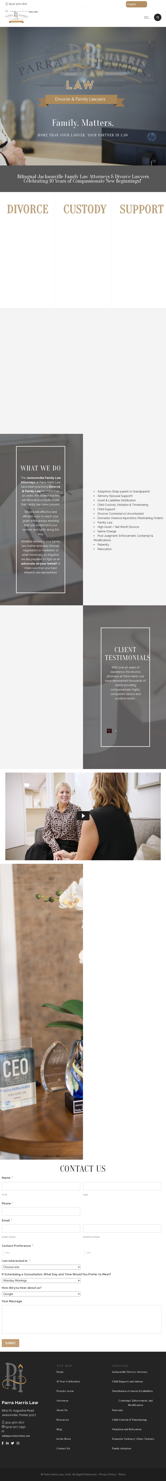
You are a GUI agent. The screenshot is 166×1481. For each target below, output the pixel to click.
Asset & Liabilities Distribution (116, 500)
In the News (64, 1438)
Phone (7, 1203)
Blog (59, 1429)
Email (7, 1220)
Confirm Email (91, 1237)
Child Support (106, 509)
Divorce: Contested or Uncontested (120, 513)
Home (60, 1371)
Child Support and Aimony (127, 1381)
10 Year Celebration (68, 1381)
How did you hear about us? (22, 1287)
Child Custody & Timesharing (129, 1419)
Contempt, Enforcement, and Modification (136, 1403)
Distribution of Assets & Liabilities (132, 1391)
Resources (63, 1419)
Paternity (103, 544)
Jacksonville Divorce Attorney (129, 1371)
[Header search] (157, 17)
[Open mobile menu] (147, 17)
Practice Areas (65, 1391)
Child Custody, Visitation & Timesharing (122, 504)
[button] (136, 4)
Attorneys (62, 1400)
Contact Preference (17, 1246)
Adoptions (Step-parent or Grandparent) (123, 491)
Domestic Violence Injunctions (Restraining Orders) (130, 518)
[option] (40, 654)
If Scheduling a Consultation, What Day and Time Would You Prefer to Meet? (56, 1274)
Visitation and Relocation (126, 1429)
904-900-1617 (13, 1422)
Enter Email (9, 1237)
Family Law (104, 522)
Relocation (104, 549)
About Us (62, 1410)
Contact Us (63, 1448)
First (4, 1194)
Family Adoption (121, 1448)
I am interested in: (16, 1261)
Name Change (106, 531)
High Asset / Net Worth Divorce (118, 527)
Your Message (12, 1301)
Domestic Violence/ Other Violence (133, 1438)
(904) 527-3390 (14, 1427)
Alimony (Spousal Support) (115, 496)
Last (85, 1194)
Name (7, 1177)
